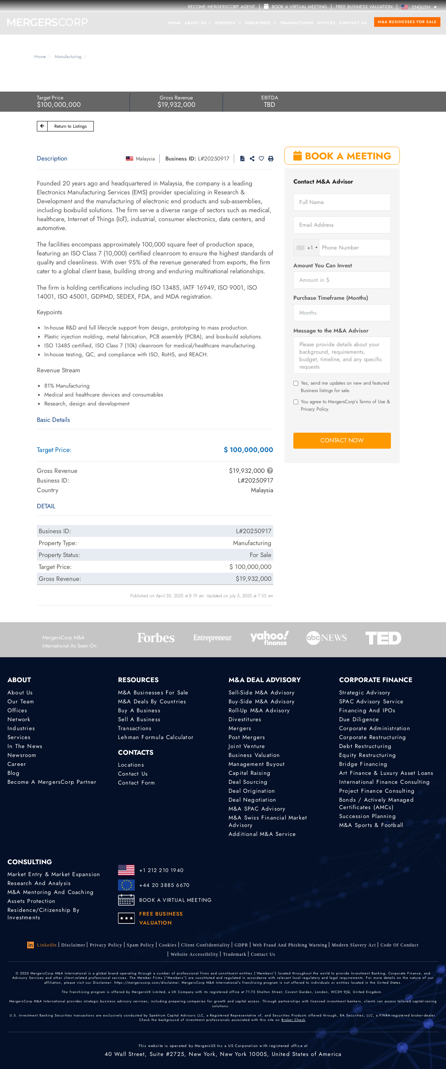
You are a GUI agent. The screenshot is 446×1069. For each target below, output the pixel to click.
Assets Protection (31, 901)
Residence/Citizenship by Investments (43, 913)
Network (19, 719)
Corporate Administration (374, 728)
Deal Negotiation (252, 800)
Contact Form (136, 782)
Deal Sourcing (248, 782)
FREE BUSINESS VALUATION (364, 6)
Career (16, 764)
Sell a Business (139, 719)
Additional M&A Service (262, 834)
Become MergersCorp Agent (221, 6)
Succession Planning (367, 816)
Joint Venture (247, 746)
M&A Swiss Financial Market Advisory (268, 821)
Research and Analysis (39, 883)
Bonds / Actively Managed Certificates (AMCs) (376, 803)
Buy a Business (139, 710)
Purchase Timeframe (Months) (330, 298)
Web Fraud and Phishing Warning (290, 945)
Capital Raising (250, 773)
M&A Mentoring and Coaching (50, 892)
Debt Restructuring (365, 746)
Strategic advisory (365, 692)
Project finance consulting (377, 791)
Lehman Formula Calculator (156, 737)
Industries (260, 23)
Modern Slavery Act (354, 945)
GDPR (241, 945)
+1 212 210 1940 (161, 870)
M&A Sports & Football (371, 825)
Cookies (168, 945)
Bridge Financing (363, 764)
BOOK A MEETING (342, 156)
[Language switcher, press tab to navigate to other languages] (420, 7)
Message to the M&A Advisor (331, 331)
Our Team (21, 701)
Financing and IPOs (367, 710)
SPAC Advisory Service (371, 701)
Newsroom (22, 755)
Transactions (296, 23)
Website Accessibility (195, 954)
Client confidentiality (205, 945)
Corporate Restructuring (373, 737)
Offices (326, 23)
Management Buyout (257, 764)
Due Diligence (359, 719)
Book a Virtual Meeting (295, 6)
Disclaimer (73, 945)
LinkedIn (42, 945)
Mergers (240, 728)
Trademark (234, 954)
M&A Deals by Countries (152, 701)
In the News (24, 746)
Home (174, 23)
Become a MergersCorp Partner (52, 782)
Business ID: (180, 159)
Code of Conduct (399, 945)
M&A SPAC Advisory (257, 808)
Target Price (50, 97)
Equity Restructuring (367, 755)
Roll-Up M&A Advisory (259, 710)
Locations (131, 765)
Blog (13, 773)
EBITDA (269, 97)
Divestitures (245, 719)
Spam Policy (140, 945)
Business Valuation (254, 755)
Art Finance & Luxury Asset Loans (386, 773)
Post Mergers (247, 737)
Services (228, 23)
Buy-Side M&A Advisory (262, 701)
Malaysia (145, 158)
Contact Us (353, 23)
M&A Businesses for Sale (407, 22)
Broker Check (293, 1019)
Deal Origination (252, 791)
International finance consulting (384, 782)
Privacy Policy (106, 945)
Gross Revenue (176, 97)
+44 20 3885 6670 (164, 885)
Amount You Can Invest (322, 266)
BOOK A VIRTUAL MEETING (175, 900)
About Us (198, 23)
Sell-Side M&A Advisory (262, 692)
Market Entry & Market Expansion (53, 874)
